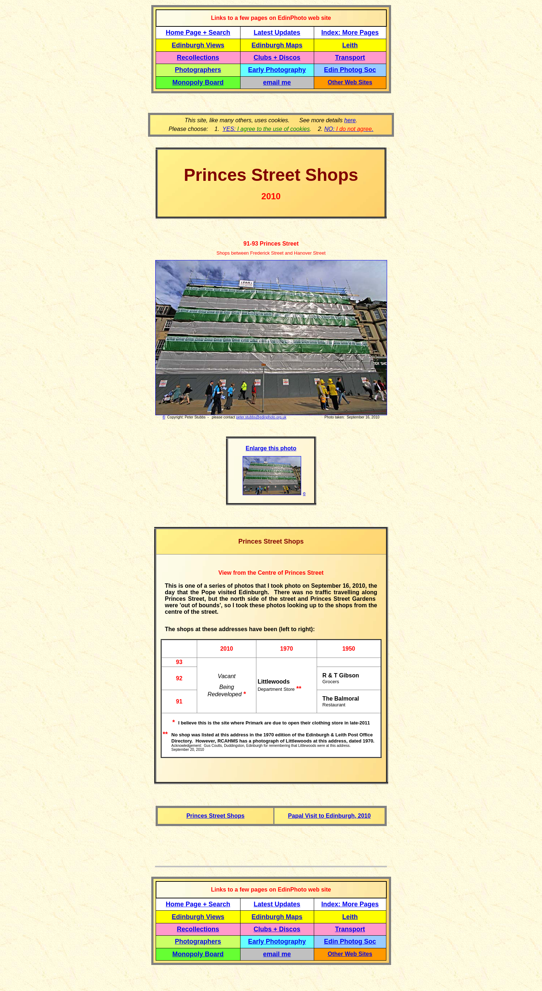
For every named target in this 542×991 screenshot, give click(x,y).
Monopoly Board (198, 82)
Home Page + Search (198, 32)
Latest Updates (277, 32)
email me (277, 82)
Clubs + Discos (276, 57)
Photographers (198, 69)
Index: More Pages (350, 32)
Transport (350, 57)
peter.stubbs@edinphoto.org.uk (261, 417)
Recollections (198, 57)
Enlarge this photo (271, 448)
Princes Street (278, 244)
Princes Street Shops (215, 816)
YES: (266, 129)
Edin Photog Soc (350, 69)
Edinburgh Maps (277, 45)
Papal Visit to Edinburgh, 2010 (329, 816)
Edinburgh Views (198, 45)
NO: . (348, 129)
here (350, 120)
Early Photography (277, 69)
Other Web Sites (350, 82)
